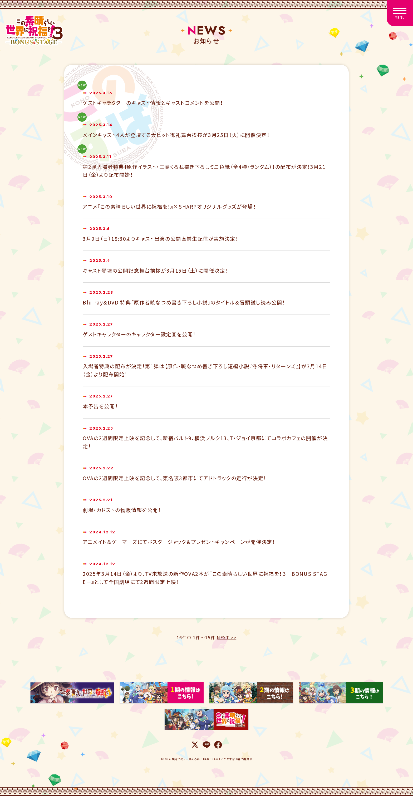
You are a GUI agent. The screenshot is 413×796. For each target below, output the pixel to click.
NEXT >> (226, 637)
